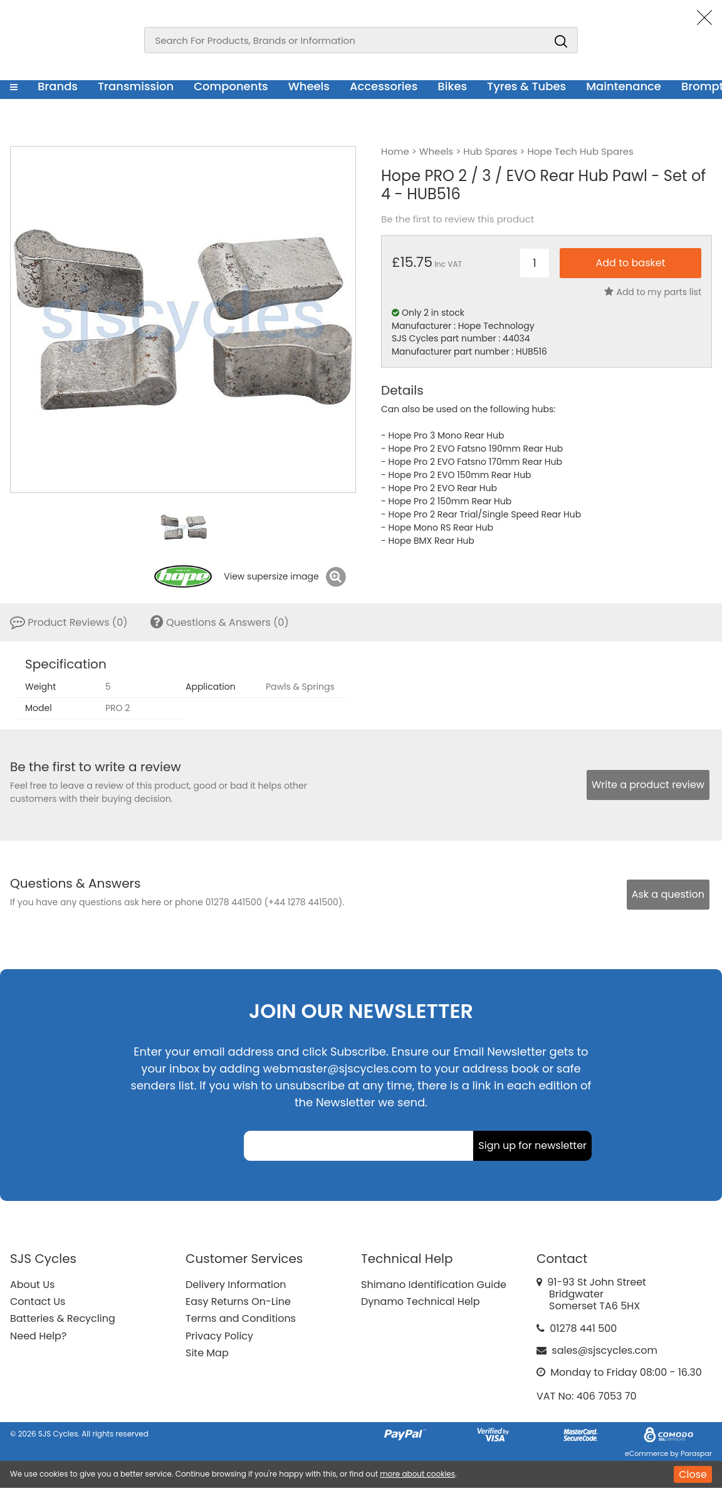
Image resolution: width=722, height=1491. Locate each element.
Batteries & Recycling (62, 1318)
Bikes (452, 86)
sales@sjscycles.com (604, 1350)
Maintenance (623, 86)
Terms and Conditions (241, 1318)
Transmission (136, 86)
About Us (32, 1284)
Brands (58, 86)
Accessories (383, 86)
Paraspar (696, 1453)
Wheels (309, 86)
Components (231, 86)
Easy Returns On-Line (238, 1301)
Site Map (207, 1353)
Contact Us (37, 1301)
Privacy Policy (219, 1336)
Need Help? (38, 1336)
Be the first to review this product (457, 219)
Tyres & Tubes (526, 86)
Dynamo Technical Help (420, 1301)
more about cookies (417, 1473)
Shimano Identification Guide (433, 1284)
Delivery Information (236, 1284)
